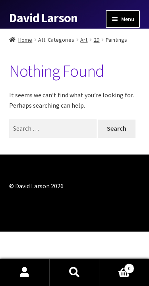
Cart (116, 267)
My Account (25, 272)
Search (74, 272)
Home (25, 39)
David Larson (43, 18)
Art (83, 39)
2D (97, 39)
